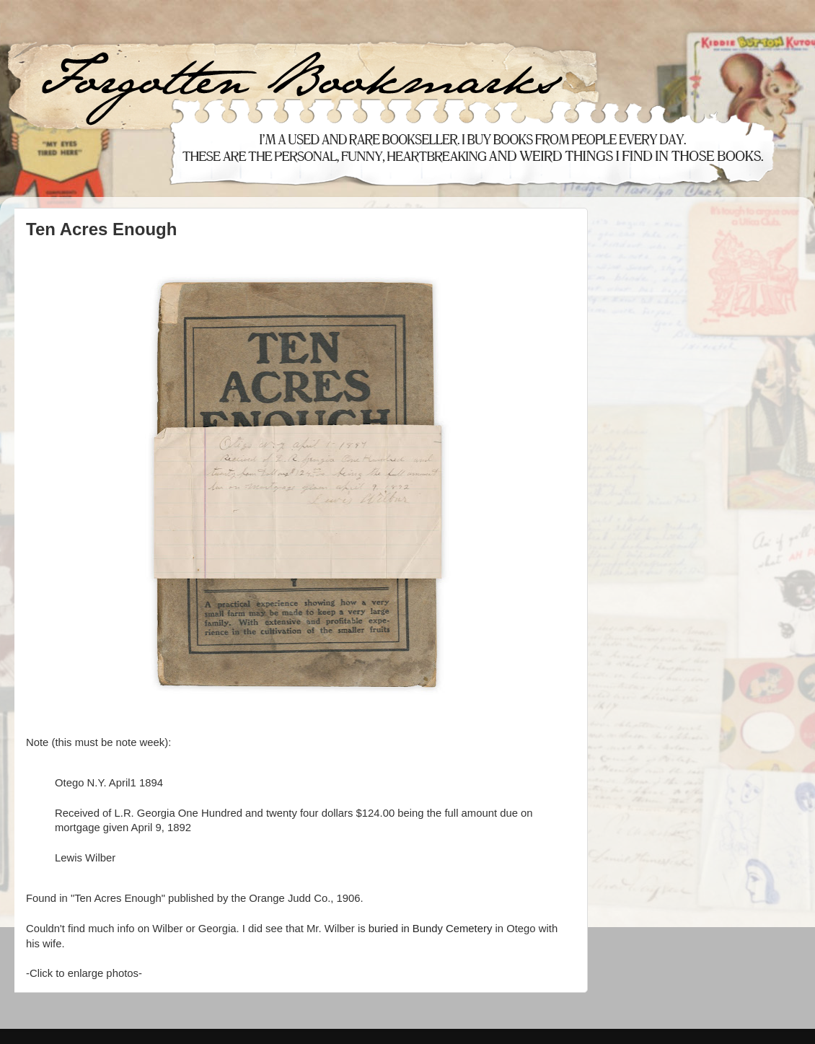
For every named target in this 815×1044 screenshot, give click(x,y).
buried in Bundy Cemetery (431, 928)
